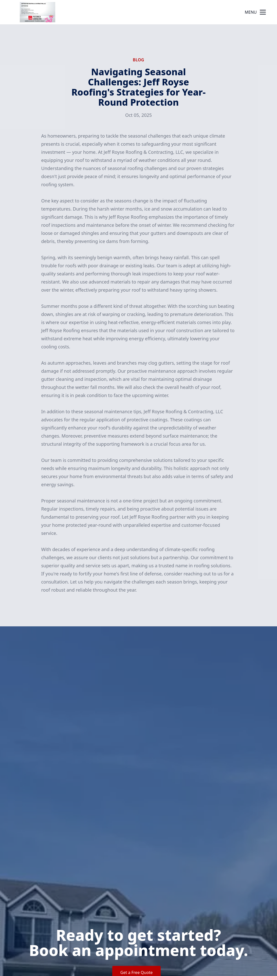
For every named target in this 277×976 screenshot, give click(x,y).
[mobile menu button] (263, 12)
